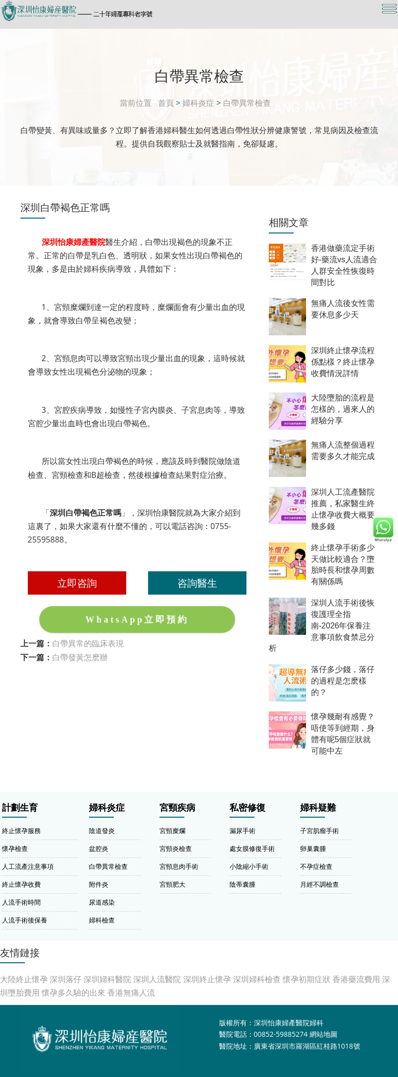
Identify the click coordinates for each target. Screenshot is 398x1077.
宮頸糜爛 (172, 830)
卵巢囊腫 (313, 848)
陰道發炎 (102, 830)
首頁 (166, 102)
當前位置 (136, 102)
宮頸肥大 (172, 884)
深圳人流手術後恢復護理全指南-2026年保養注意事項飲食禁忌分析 (322, 625)
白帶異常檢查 (247, 102)
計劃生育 (20, 808)
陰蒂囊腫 (242, 884)
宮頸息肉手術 (178, 866)
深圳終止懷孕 (207, 979)
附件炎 (98, 884)
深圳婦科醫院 (107, 979)
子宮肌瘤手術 (319, 830)
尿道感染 (102, 902)
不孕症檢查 (316, 866)
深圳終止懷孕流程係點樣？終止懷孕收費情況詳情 (343, 362)
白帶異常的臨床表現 (88, 643)
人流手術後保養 (24, 920)
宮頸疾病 (177, 808)
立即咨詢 (77, 583)
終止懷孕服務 (21, 830)
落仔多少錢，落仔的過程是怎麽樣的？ (343, 680)
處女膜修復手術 (252, 848)
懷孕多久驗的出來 (73, 992)
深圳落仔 (65, 979)
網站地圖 (323, 1034)
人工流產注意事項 (28, 866)
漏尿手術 (242, 830)
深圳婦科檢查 (257, 979)
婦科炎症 (198, 102)
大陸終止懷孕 (24, 979)
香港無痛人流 (131, 992)
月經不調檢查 (319, 884)
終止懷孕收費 (21, 884)
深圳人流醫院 (157, 979)
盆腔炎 (98, 848)
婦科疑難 (318, 808)
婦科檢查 (102, 920)
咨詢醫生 (197, 583)
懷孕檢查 (15, 848)
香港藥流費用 (356, 979)
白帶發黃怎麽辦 (80, 657)
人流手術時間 (21, 902)
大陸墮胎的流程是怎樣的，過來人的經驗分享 (343, 409)
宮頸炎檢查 (175, 848)
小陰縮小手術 (249, 866)
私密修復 (247, 808)
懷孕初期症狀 (306, 979)
